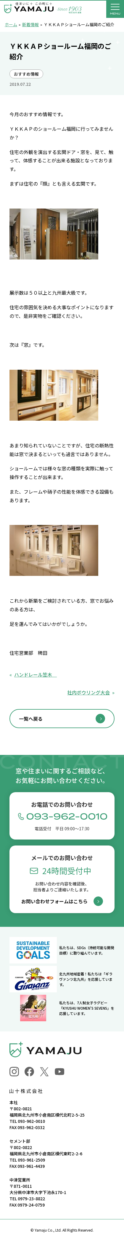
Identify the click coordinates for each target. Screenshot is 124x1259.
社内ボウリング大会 (88, 692)
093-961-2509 (31, 1160)
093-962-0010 (31, 1121)
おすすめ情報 (26, 74)
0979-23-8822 (31, 1199)
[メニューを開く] (115, 9)
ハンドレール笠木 (35, 674)
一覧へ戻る (31, 718)
